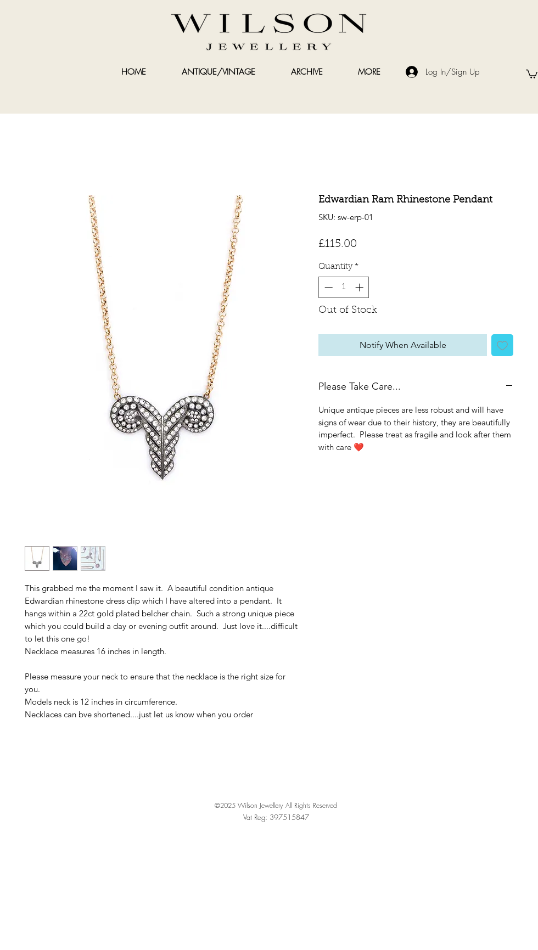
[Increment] (360, 287)
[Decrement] (327, 287)
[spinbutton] (344, 287)
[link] (531, 73)
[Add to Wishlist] (502, 345)
